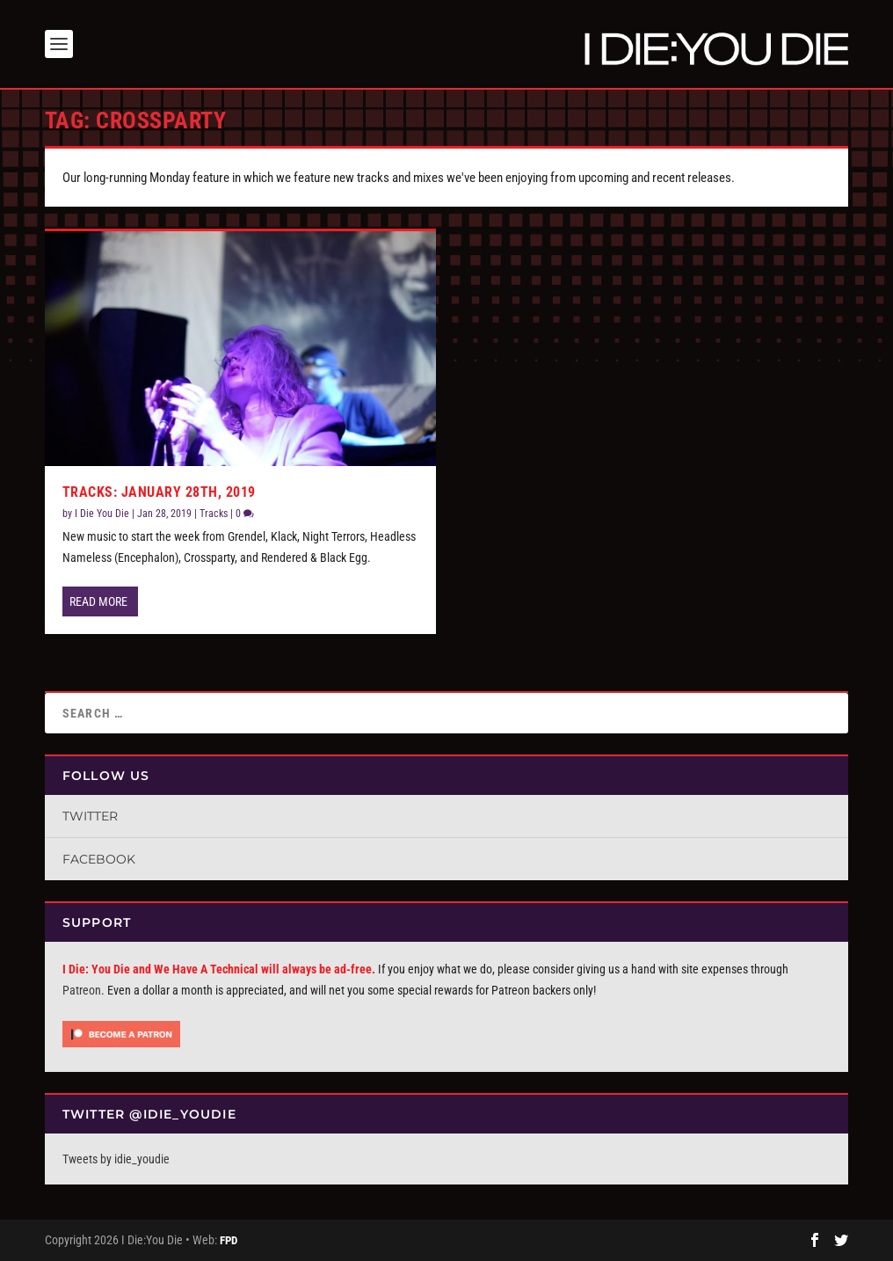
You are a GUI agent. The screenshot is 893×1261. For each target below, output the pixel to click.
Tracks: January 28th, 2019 (159, 492)
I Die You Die (102, 513)
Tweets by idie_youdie (116, 1159)
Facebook (98, 859)
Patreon (81, 990)
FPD (228, 1240)
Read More (98, 601)
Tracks (214, 513)
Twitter (90, 816)
